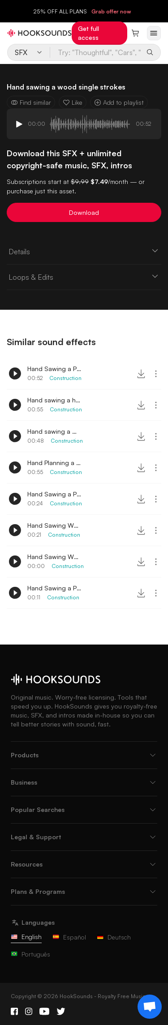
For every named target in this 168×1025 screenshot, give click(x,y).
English (26, 936)
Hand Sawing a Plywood (54, 368)
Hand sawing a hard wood (54, 400)
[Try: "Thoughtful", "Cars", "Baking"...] (96, 52)
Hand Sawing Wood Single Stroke (54, 556)
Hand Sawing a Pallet (54, 494)
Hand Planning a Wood (54, 462)
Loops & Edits (84, 277)
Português (30, 954)
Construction (65, 378)
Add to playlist (119, 102)
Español (69, 937)
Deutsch (114, 937)
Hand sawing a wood (54, 431)
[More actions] (156, 373)
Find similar (31, 102)
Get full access (88, 33)
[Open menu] (154, 33)
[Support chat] (150, 1007)
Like (72, 102)
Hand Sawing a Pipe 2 (54, 588)
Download (84, 212)
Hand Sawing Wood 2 (54, 525)
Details (84, 251)
